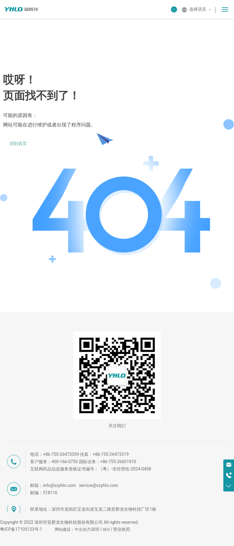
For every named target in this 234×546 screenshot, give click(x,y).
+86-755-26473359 (61, 454)
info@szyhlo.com (59, 485)
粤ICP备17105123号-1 (21, 529)
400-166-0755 (64, 461)
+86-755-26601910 (118, 461)
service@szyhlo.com (98, 485)
